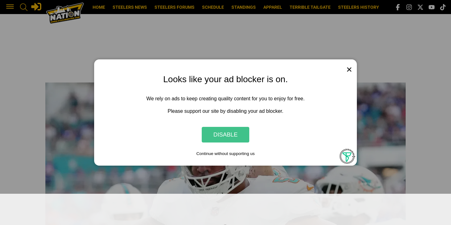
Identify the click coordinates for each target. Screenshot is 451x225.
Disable (225, 134)
